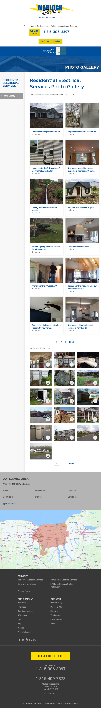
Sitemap (75, 703)
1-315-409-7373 (50, 678)
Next (71, 341)
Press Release (24, 631)
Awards (21, 627)
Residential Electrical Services (11, 82)
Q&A (20, 619)
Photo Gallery (9, 95)
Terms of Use (64, 703)
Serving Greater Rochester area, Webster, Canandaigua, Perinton (50, 26)
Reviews (54, 610)
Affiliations (22, 614)
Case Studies (56, 619)
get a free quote (50, 655)
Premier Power (24, 590)
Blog (19, 623)
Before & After (56, 606)
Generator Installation (27, 583)
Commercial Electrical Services (63, 579)
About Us (22, 602)
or (50, 41)
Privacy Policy (50, 703)
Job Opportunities (25, 610)
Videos (53, 623)
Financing (22, 606)
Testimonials (56, 614)
